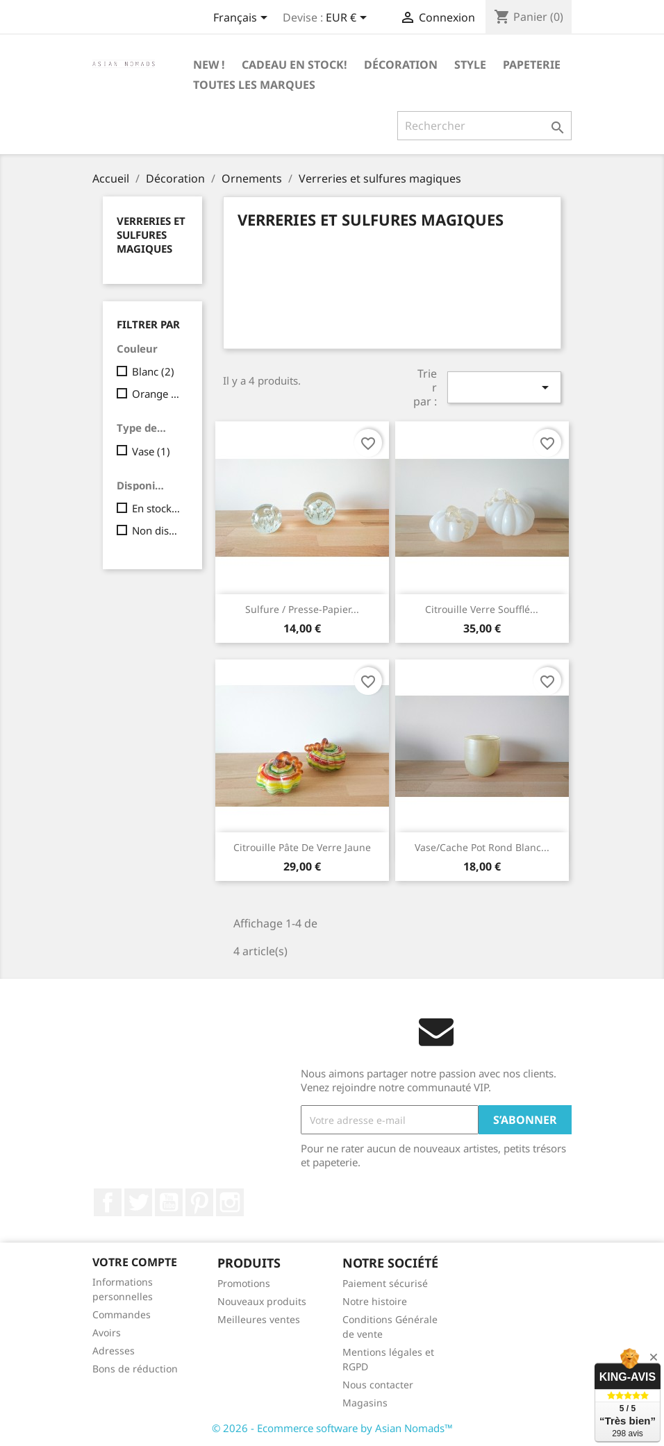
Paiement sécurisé (385, 1283)
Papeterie (532, 64)
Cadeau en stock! (294, 64)
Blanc (153, 371)
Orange (157, 394)
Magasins (365, 1402)
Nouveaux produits (261, 1301)
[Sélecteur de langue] (242, 18)
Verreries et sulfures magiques (151, 234)
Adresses (113, 1350)
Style (470, 64)
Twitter (138, 1202)
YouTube (169, 1202)
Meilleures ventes (258, 1319)
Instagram (230, 1202)
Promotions (243, 1283)
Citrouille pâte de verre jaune (302, 847)
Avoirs (106, 1332)
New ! (209, 64)
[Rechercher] (484, 125)
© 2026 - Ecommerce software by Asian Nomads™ (332, 1428)
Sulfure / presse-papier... (302, 609)
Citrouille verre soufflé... (481, 609)
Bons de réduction (135, 1368)
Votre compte (134, 1262)
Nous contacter (377, 1384)
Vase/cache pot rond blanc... (482, 847)
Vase (151, 451)
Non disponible (157, 530)
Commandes (121, 1314)
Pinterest (199, 1202)
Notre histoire (374, 1301)
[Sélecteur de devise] (349, 18)
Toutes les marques (254, 84)
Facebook (108, 1202)
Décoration (401, 64)
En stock (157, 508)
